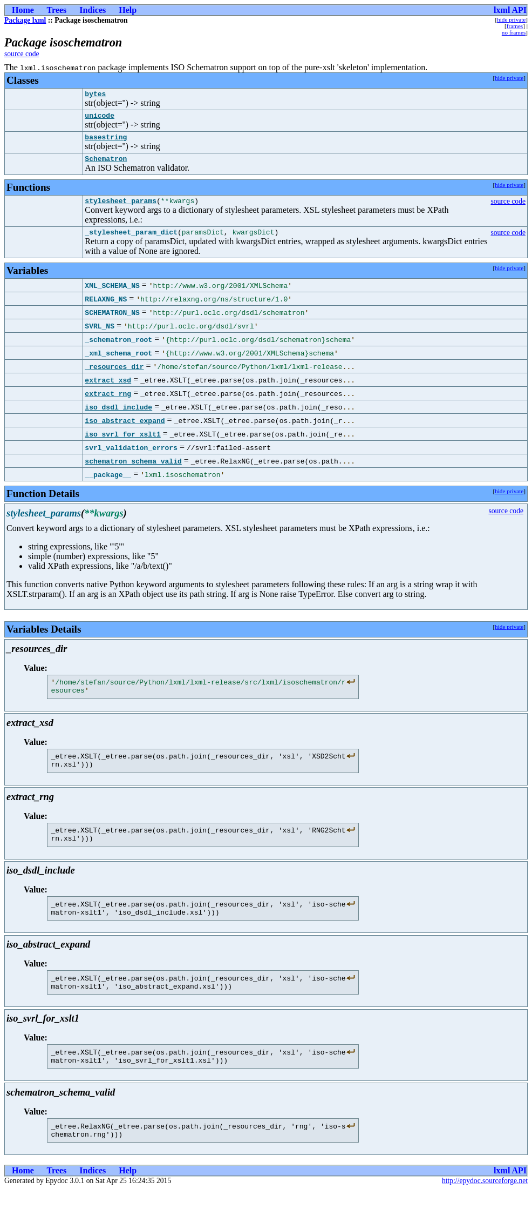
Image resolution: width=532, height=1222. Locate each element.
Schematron (106, 165)
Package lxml (25, 20)
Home (23, 10)
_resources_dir (114, 376)
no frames (514, 32)
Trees (57, 10)
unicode (99, 118)
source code (21, 54)
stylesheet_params (120, 208)
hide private (511, 19)
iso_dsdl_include (118, 416)
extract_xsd (108, 389)
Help (128, 10)
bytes (95, 95)
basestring (106, 141)
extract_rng (108, 403)
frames (515, 26)
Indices (92, 10)
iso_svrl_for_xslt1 (122, 443)
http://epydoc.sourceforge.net (485, 1213)
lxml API (510, 10)
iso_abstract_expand (125, 430)
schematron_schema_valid (133, 470)
